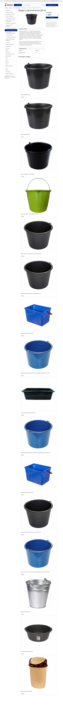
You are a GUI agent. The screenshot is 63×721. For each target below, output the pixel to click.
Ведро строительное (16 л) (25, 134)
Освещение (8, 52)
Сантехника (8, 10)
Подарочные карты (9, 73)
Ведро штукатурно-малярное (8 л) (27, 333)
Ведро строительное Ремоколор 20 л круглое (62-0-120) (31, 253)
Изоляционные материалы (9, 26)
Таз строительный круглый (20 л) (27, 651)
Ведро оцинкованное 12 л (25, 611)
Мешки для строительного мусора (10, 33)
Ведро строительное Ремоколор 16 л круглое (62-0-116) (30, 532)
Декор (7, 69)
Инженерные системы (10, 14)
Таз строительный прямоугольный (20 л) (28, 412)
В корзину (52, 17)
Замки (7, 63)
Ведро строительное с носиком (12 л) (27, 174)
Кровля (8, 42)
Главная (6, 7)
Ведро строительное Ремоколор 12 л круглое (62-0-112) (30, 293)
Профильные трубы (10, 44)
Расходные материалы (26, 7)
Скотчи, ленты (9, 35)
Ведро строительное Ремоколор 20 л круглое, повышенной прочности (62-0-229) (35, 452)
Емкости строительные (36, 7)
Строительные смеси (10, 18)
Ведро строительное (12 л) (25, 94)
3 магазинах (49, 12)
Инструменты (8, 46)
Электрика (8, 48)
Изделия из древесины (11, 23)
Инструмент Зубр (9, 12)
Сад (6, 67)
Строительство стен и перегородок (10, 21)
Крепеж (7, 61)
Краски (7, 50)
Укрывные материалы (11, 37)
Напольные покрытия (10, 54)
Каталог (17, 5)
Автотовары (8, 71)
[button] (48, 19)
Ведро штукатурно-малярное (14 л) (27, 492)
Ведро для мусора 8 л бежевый (26, 691)
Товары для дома (9, 65)
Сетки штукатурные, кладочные (10, 40)
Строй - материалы (17, 7)
